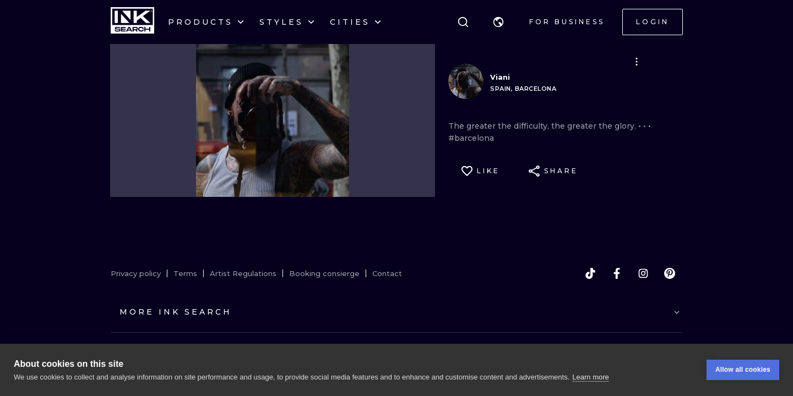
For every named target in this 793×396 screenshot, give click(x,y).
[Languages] (498, 22)
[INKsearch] (132, 22)
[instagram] (643, 273)
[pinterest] (669, 273)
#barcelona (471, 138)
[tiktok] (590, 273)
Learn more (590, 377)
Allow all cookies (742, 369)
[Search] (463, 22)
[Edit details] (636, 61)
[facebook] (617, 273)
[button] (498, 22)
